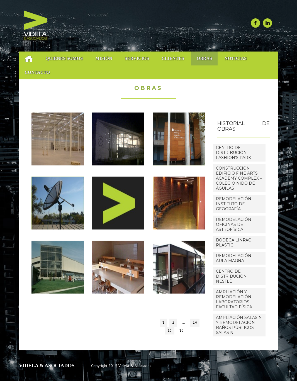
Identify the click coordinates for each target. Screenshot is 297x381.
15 (170, 330)
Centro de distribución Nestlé (231, 276)
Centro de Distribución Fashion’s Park (233, 152)
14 (195, 322)
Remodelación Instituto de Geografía (233, 203)
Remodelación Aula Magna (233, 258)
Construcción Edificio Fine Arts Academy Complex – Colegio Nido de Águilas (239, 178)
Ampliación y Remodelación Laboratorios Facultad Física (234, 299)
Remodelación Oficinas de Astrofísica (233, 224)
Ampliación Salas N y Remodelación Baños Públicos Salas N (239, 325)
